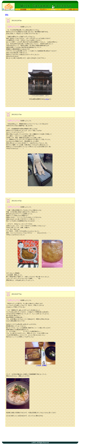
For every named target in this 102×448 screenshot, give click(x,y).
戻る (6, 15)
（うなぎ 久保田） (41, 365)
